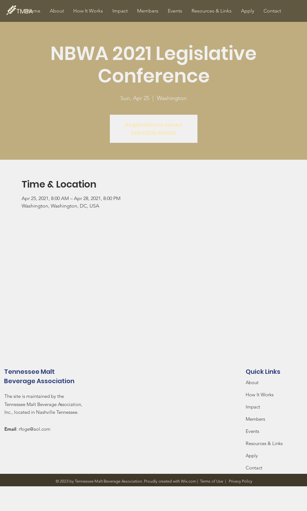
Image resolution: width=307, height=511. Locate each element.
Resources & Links (264, 443)
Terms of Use (211, 481)
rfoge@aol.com (34, 429)
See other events (154, 132)
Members (255, 419)
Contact (254, 468)
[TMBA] (37, 11)
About (252, 382)
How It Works (260, 395)
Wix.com (188, 481)
